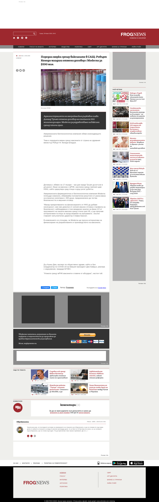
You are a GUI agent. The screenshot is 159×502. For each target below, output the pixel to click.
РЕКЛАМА (36, 463)
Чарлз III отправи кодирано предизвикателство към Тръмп (137, 204)
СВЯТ (90, 47)
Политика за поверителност (55, 463)
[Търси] (34, 33)
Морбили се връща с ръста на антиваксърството (137, 143)
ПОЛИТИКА (79, 47)
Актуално (63, 483)
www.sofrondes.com (103, 501)
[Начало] (14, 38)
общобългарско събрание (136, 129)
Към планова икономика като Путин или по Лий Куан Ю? (137, 97)
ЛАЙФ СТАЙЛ (136, 47)
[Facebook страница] (18, 38)
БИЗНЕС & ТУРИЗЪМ (119, 47)
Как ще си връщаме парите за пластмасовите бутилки (137, 172)
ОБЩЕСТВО (65, 47)
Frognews (70, 287)
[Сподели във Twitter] (20, 70)
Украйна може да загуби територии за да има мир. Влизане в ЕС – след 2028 (137, 188)
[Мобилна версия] (104, 463)
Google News (102, 288)
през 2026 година (137, 157)
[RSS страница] (26, 38)
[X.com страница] (22, 38)
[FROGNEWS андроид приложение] (119, 463)
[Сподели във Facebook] (17, 70)
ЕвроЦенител (23, 422)
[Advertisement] (79, 15)
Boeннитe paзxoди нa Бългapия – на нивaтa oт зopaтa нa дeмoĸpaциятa (137, 113)
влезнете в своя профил (60, 413)
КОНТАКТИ (26, 463)
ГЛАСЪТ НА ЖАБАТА (36, 47)
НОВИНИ (21, 47)
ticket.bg (112, 501)
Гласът (62, 476)
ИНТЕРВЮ (52, 47)
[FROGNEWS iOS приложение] (136, 463)
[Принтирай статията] (23, 70)
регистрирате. (84, 413)
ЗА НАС (15, 463)
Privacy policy (78, 501)
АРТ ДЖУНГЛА (102, 47)
